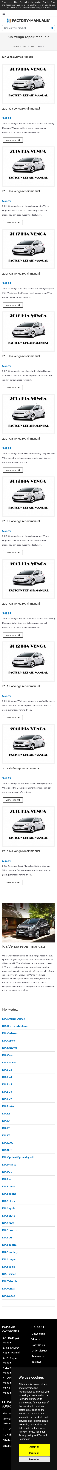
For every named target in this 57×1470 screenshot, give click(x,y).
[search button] (52, 28)
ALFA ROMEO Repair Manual (11, 1350)
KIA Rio (6, 1179)
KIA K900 (7, 1142)
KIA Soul (7, 1237)
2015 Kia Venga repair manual (21, 438)
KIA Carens (8, 1040)
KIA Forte (8, 1106)
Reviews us (37, 1356)
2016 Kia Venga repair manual (21, 356)
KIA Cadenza (9, 1033)
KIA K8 (6, 1135)
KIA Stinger (9, 1259)
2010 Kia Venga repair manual (21, 851)
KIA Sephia (8, 1208)
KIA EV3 (7, 1069)
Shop (24, 46)
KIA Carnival (9, 1047)
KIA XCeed (8, 1295)
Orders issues (39, 1350)
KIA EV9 (7, 1098)
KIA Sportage (10, 1252)
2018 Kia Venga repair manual (21, 191)
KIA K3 (6, 1113)
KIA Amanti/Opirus (13, 1018)
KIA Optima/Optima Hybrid (18, 1157)
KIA (32, 46)
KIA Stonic (8, 1266)
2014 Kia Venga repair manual (21, 521)
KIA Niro (7, 1150)
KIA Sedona (9, 1193)
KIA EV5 (7, 1084)
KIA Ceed (7, 1055)
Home (16, 46)
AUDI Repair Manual (10, 1360)
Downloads (38, 1333)
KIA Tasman (9, 1274)
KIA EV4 (7, 1077)
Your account (11, 1413)
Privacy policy (26, 1435)
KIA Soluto (8, 1215)
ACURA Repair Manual (11, 1340)
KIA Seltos (8, 1201)
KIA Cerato (9, 1062)
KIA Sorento (9, 1230)
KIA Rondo (8, 1186)
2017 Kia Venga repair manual (21, 273)
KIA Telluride (9, 1281)
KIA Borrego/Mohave (15, 1026)
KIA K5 (6, 1128)
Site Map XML (11, 1445)
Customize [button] (34, 1459)
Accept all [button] (34, 1447)
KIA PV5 (7, 1171)
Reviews (36, 1361)
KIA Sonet (8, 1222)
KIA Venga (8, 1288)
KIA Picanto (9, 1164)
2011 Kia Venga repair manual (21, 768)
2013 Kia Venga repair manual (21, 603)
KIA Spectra (9, 1244)
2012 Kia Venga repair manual (21, 686)
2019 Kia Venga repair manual (21, 108)
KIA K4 (6, 1120)
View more (13, 140)
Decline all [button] (34, 1453)
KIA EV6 (7, 1091)
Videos (35, 1339)
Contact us (38, 1344)
